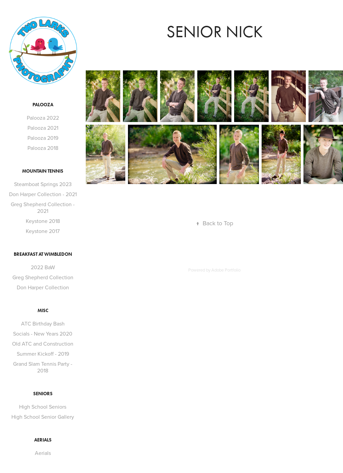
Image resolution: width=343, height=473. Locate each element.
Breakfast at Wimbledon (43, 254)
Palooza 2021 (42, 127)
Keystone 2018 (43, 221)
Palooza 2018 (42, 148)
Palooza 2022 (43, 117)
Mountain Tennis (42, 171)
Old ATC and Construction (42, 343)
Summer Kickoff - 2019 (43, 353)
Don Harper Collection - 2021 (43, 194)
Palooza (42, 105)
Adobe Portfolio (226, 270)
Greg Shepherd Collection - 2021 (43, 207)
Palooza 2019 (42, 137)
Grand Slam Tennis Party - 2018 (42, 367)
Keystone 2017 (43, 231)
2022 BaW (43, 267)
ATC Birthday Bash (43, 323)
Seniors (43, 394)
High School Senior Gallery (42, 416)
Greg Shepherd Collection (42, 277)
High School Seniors (42, 406)
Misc (43, 310)
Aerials (43, 440)
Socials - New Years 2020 (42, 333)
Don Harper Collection (43, 287)
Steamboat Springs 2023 (43, 184)
